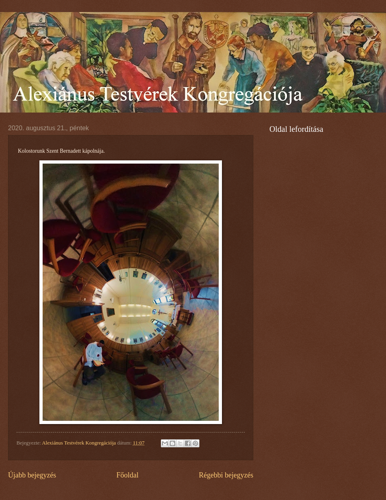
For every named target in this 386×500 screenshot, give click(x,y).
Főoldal (127, 475)
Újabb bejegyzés (32, 475)
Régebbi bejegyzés (226, 475)
